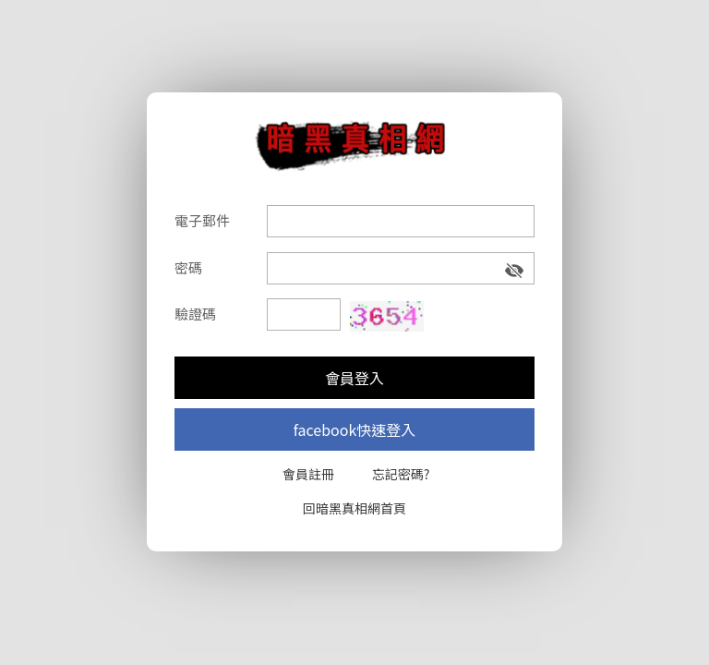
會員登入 (354, 378)
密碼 (188, 267)
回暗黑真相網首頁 (354, 508)
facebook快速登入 (355, 429)
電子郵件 (202, 220)
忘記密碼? (401, 474)
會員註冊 (308, 474)
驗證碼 (195, 313)
